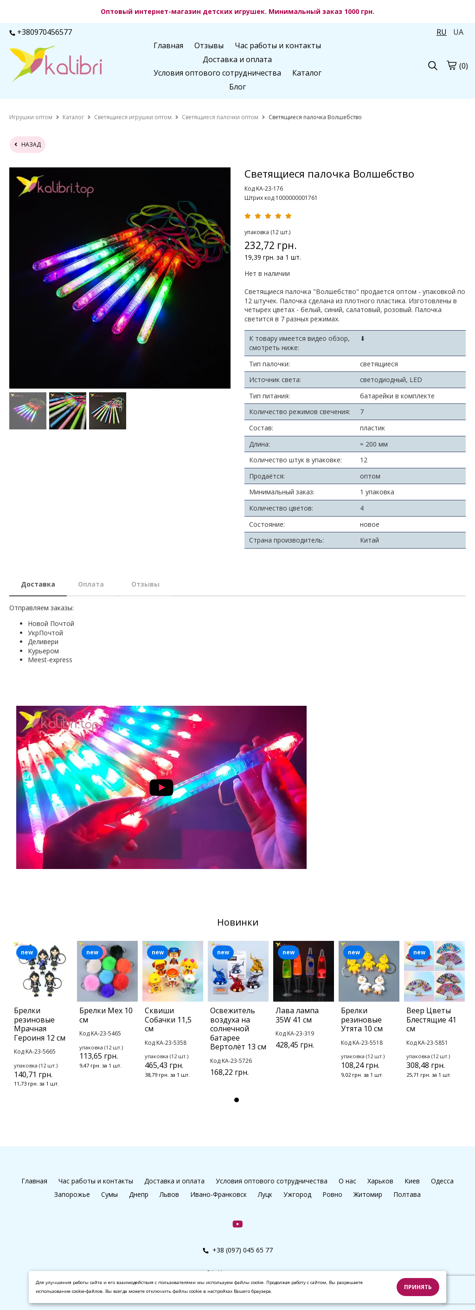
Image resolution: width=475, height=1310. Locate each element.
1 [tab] (236, 1100)
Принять (418, 1287)
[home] (30, 117)
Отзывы (209, 45)
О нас (347, 1180)
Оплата (91, 584)
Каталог (306, 73)
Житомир (367, 1194)
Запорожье (72, 1194)
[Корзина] (451, 65)
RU (441, 32)
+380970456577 (40, 32)
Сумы (109, 1194)
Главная (168, 45)
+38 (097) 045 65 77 (238, 1250)
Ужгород (297, 1194)
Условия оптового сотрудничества (217, 73)
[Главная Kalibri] (55, 65)
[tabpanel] (42, 1026)
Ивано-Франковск (218, 1194)
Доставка (38, 584)
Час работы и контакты (278, 45)
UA (458, 32)
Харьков (380, 1180)
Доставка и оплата (237, 59)
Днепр (138, 1194)
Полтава (407, 1194)
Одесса (442, 1180)
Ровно (332, 1194)
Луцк (265, 1194)
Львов (169, 1194)
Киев (412, 1180)
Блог (237, 87)
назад (27, 144)
